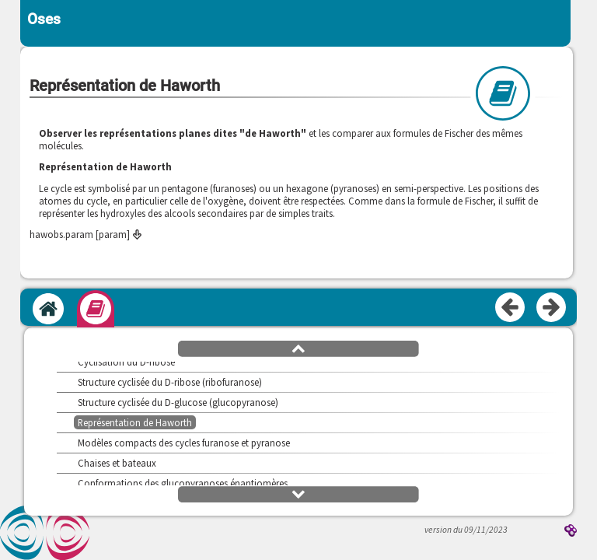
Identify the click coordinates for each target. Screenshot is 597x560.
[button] (298, 347)
